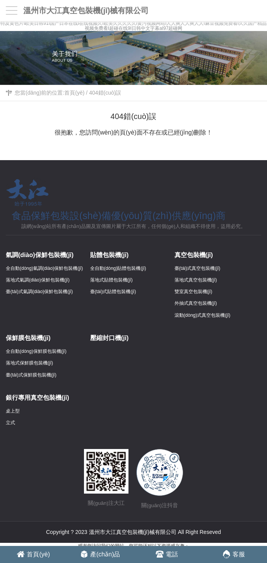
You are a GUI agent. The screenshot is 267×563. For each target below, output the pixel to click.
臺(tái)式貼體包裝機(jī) (113, 291)
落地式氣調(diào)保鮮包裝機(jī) (38, 280)
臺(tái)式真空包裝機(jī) (198, 268)
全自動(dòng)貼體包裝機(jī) (118, 268)
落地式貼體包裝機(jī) (111, 280)
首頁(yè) (74, 93)
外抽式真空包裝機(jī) (196, 303)
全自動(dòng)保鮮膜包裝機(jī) (36, 351)
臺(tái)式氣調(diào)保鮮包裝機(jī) (39, 291)
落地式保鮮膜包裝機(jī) (29, 363)
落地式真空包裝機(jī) (196, 280)
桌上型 (13, 411)
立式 (10, 422)
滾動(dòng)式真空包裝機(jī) (203, 315)
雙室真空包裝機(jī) (193, 291)
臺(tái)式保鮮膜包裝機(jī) (31, 375)
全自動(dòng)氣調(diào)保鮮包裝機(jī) (44, 268)
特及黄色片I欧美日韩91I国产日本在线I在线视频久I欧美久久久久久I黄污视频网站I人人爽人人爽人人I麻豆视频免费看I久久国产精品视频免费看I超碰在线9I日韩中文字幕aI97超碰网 (133, 26)
